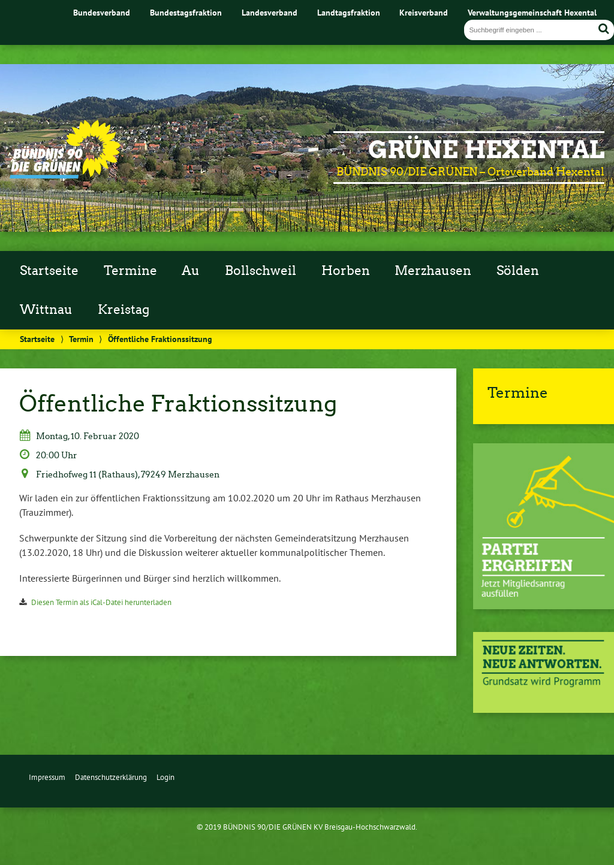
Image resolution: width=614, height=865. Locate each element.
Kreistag (123, 309)
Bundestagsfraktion (186, 12)
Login (165, 777)
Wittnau (46, 309)
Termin (81, 338)
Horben (345, 271)
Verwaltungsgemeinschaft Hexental (532, 12)
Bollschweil (260, 271)
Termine (130, 271)
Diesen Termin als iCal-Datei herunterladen (101, 602)
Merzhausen (433, 271)
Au (191, 271)
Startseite (49, 271)
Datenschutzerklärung (111, 777)
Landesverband (269, 12)
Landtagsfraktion (348, 12)
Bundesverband (101, 12)
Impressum (47, 777)
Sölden (517, 271)
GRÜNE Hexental (486, 149)
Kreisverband (423, 12)
